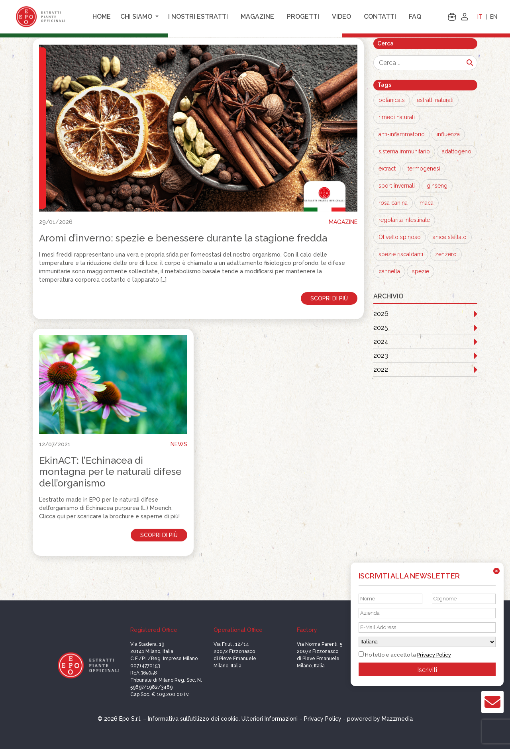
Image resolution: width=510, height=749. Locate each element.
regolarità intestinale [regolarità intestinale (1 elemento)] (404, 220)
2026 (380, 314)
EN (493, 17)
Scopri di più (329, 298)
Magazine (257, 16)
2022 (380, 369)
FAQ (415, 16)
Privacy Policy (434, 655)
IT (480, 17)
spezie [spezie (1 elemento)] (420, 271)
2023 (380, 355)
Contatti (380, 16)
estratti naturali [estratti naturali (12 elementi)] (435, 100)
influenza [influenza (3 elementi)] (448, 134)
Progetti (303, 16)
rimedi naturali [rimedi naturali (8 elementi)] (397, 117)
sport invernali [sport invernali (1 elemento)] (397, 185)
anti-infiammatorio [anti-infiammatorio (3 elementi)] (402, 134)
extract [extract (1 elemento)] (387, 168)
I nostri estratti (198, 16)
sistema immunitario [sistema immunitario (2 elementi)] (404, 151)
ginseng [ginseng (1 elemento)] (437, 185)
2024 (380, 341)
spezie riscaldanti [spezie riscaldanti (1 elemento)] (401, 254)
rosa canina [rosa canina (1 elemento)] (393, 203)
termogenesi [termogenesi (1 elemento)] (424, 168)
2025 (380, 327)
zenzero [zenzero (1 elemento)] (446, 254)
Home (101, 16)
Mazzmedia (397, 719)
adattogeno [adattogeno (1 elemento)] (456, 151)
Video (341, 16)
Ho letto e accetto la (405, 654)
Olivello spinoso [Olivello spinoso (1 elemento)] (400, 237)
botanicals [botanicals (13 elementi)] (392, 100)
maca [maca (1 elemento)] (427, 203)
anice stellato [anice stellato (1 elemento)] (450, 237)
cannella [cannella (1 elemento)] (389, 271)
